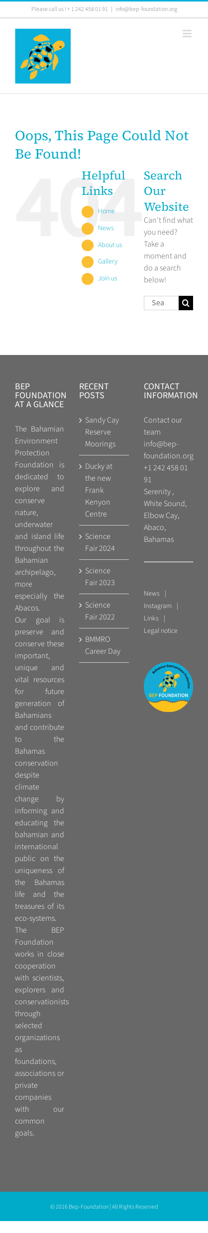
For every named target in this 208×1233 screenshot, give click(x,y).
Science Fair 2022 (100, 611)
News (106, 228)
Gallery (107, 261)
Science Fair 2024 (100, 542)
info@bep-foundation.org (146, 9)
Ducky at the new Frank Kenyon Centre (98, 490)
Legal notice (161, 631)
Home (106, 211)
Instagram (158, 606)
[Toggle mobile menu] (188, 33)
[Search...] (161, 303)
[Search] (186, 303)
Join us (107, 278)
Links (151, 618)
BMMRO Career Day (102, 645)
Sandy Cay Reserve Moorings (102, 432)
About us (110, 245)
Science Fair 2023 (100, 576)
